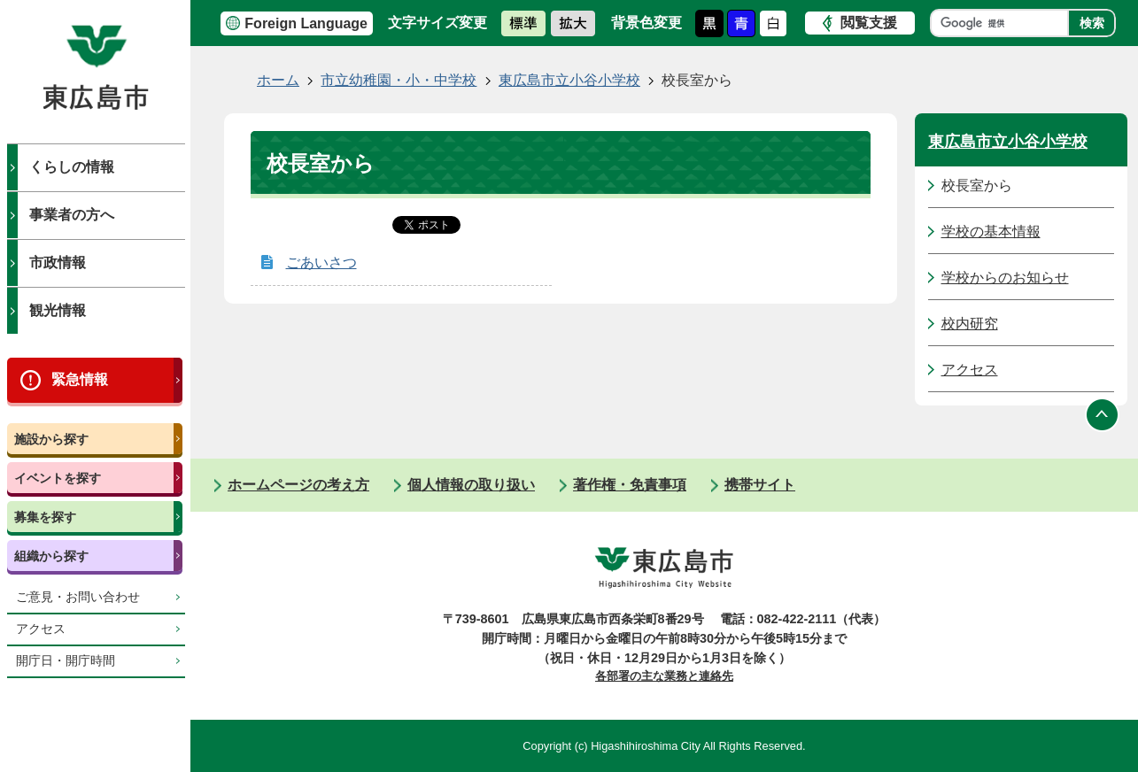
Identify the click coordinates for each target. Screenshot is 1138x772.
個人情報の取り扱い (471, 484)
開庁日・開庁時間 (65, 661)
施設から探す (51, 439)
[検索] (1004, 23)
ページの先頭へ (1102, 414)
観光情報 (57, 310)
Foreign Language (306, 23)
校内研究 (969, 323)
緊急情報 (79, 379)
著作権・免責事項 (629, 484)
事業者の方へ (71, 214)
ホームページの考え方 (298, 484)
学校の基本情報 (991, 231)
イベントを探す (57, 478)
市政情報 (57, 262)
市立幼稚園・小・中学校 (398, 80)
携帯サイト (759, 484)
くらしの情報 (71, 166)
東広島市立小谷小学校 (569, 80)
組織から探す (51, 556)
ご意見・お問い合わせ (78, 597)
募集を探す (45, 517)
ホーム (278, 80)
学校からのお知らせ (1005, 277)
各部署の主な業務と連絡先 (664, 676)
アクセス (41, 629)
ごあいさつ (321, 262)
